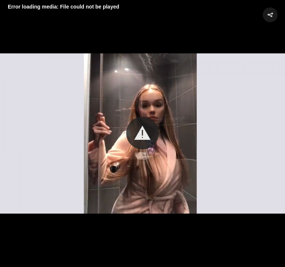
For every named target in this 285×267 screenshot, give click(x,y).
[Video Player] (142, 133)
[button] (142, 133)
